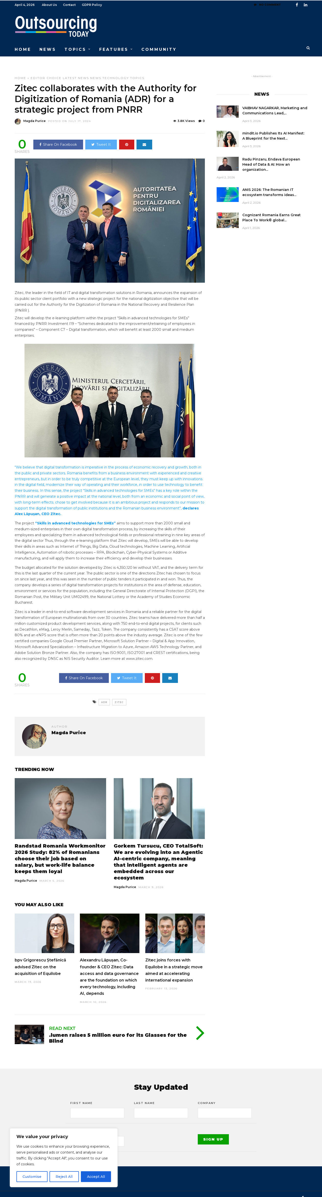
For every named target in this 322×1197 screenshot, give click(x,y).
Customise (32, 1176)
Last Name (144, 1094)
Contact (69, 5)
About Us (49, 5)
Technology (115, 69)
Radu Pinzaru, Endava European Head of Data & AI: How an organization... (271, 156)
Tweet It (101, 136)
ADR (104, 693)
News (95, 69)
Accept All (96, 1176)
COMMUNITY (159, 49)
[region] (64, 1157)
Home (20, 69)
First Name (81, 1094)
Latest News (76, 69)
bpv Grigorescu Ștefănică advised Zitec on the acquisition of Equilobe (40, 958)
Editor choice (46, 69)
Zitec (119, 693)
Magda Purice (26, 872)
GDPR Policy (92, 5)
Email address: (85, 1123)
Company (207, 1094)
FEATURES (113, 49)
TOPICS (75, 49)
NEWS (47, 49)
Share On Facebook (58, 136)
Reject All (64, 1176)
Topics (137, 69)
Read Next (62, 1020)
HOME (23, 49)
